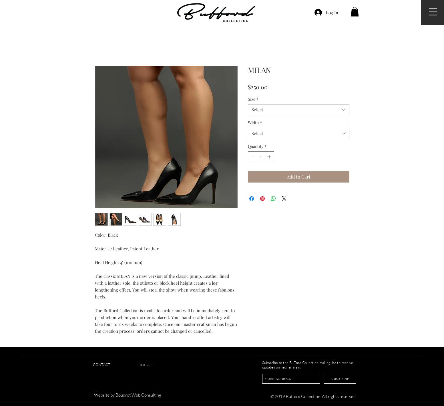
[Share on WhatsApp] (273, 198)
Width (255, 122)
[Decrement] (252, 157)
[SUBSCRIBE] (340, 379)
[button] (433, 12)
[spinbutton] (261, 157)
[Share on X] (284, 198)
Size (253, 99)
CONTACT (101, 364)
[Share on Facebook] (251, 198)
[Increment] (269, 157)
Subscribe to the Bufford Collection (290, 362)
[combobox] (298, 109)
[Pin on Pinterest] (262, 198)
